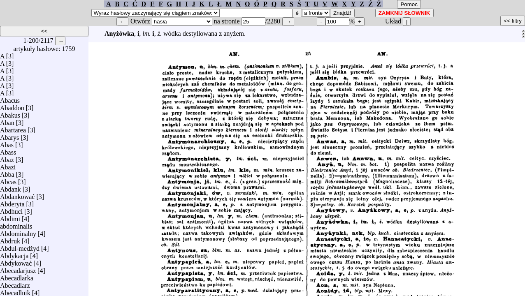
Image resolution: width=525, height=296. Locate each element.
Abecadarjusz (18, 268)
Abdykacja (14, 253)
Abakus (10, 113)
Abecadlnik (15, 290)
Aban (7, 120)
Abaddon (12, 105)
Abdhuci (11, 209)
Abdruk (10, 239)
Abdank (10, 187)
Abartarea (13, 128)
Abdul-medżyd (19, 246)
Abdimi (10, 216)
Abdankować (17, 194)
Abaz (7, 157)
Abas (7, 142)
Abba (7, 172)
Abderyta (12, 202)
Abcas (8, 179)
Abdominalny (18, 231)
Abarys (9, 135)
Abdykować (16, 261)
